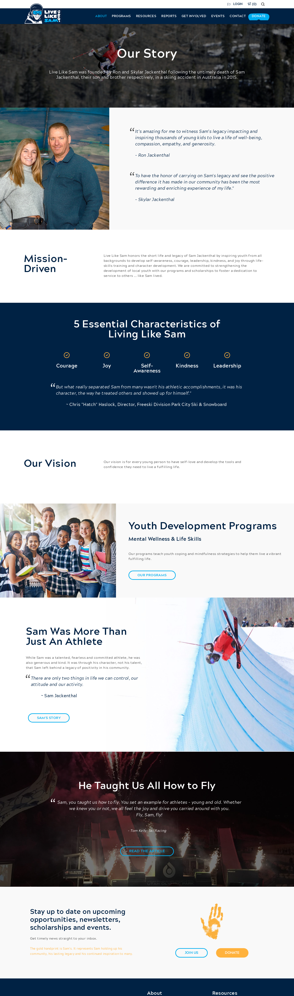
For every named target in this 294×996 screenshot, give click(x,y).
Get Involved (194, 16)
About (101, 16)
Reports (169, 16)
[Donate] (232, 953)
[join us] (191, 953)
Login (238, 4)
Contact (238, 16)
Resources (146, 16)
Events (218, 16)
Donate (259, 16)
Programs (121, 16)
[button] (147, 851)
